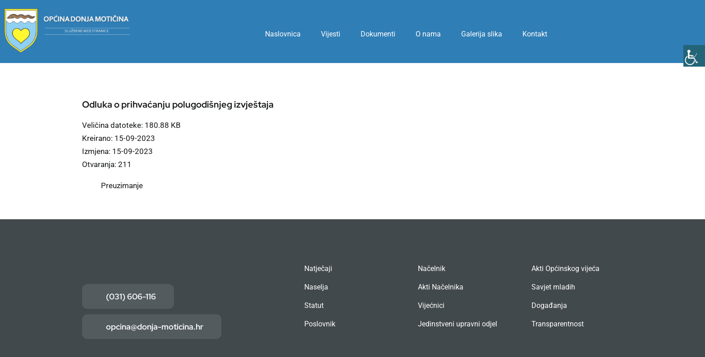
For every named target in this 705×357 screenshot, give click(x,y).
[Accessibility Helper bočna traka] (694, 56)
